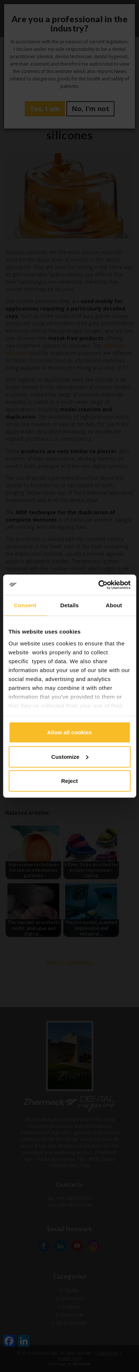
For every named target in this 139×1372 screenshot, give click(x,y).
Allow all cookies (69, 732)
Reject (69, 781)
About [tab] (114, 605)
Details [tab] (69, 605)
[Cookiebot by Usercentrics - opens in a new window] (98, 584)
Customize (69, 756)
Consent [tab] (25, 605)
